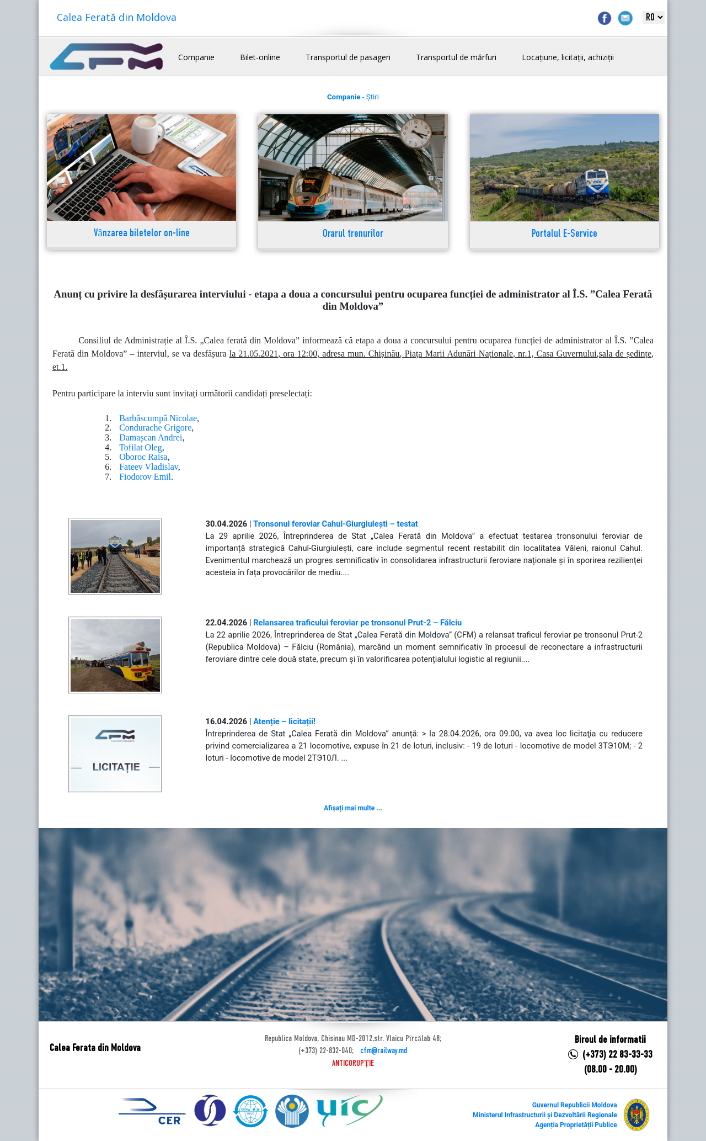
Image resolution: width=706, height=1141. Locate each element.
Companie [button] (196, 57)
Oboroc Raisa (143, 456)
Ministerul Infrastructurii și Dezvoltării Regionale (545, 1115)
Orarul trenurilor (353, 234)
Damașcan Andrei (150, 437)
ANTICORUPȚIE (353, 1064)
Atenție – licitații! (284, 721)
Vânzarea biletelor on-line (142, 233)
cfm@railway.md (383, 1051)
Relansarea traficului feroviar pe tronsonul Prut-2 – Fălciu (357, 623)
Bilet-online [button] (260, 57)
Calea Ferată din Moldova (116, 17)
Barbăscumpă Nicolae (158, 418)
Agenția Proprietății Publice (576, 1125)
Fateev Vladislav (148, 466)
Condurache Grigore (155, 427)
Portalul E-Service (564, 234)
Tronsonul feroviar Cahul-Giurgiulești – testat (335, 524)
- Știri (353, 97)
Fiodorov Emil (145, 476)
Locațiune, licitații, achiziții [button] (568, 57)
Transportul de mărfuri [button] (456, 57)
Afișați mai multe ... (353, 808)
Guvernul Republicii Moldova (574, 1105)
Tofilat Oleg (140, 447)
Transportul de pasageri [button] (348, 57)
